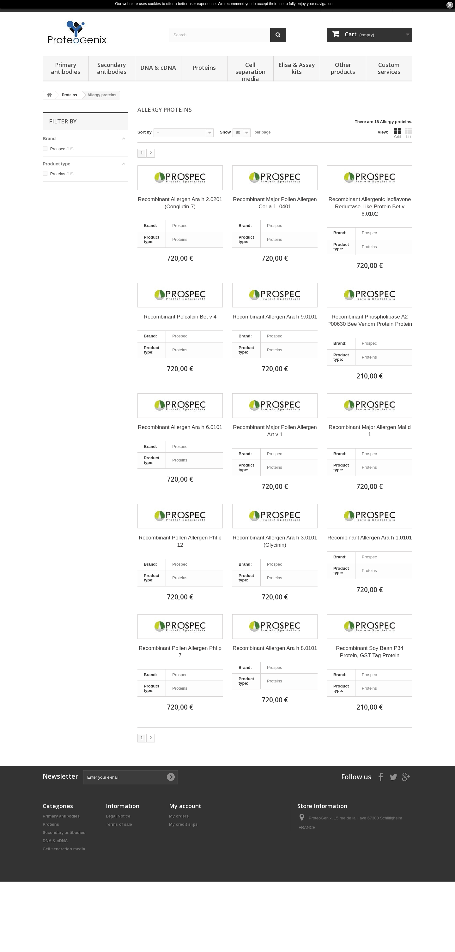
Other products (343, 68)
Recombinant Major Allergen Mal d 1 (370, 430)
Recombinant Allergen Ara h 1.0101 (369, 538)
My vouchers (181, 849)
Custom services (389, 68)
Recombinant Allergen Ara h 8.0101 (275, 648)
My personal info (185, 840)
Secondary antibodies (111, 68)
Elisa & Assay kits (296, 68)
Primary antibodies (65, 68)
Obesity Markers (59, 903)
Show (225, 132)
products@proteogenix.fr (344, 850)
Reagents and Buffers (64, 873)
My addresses (182, 832)
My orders (179, 816)
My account (185, 806)
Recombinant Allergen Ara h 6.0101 (180, 427)
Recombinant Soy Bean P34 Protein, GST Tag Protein (369, 651)
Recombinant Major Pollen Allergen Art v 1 (275, 430)
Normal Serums (58, 912)
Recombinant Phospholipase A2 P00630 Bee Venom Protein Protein (369, 320)
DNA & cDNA (158, 67)
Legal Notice (118, 816)
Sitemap (114, 849)
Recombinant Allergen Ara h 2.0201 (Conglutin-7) (180, 203)
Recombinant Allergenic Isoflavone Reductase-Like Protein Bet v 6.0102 (370, 206)
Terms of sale (119, 824)
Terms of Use (118, 840)
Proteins (204, 67)
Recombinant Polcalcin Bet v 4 (180, 317)
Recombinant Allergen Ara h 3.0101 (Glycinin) (275, 541)
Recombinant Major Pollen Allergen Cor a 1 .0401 (275, 203)
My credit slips (183, 824)
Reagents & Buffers (62, 895)
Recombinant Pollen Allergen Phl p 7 (180, 651)
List (408, 133)
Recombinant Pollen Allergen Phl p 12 (180, 541)
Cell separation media (250, 71)
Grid (397, 133)
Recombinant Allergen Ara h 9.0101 (275, 317)
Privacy (113, 832)
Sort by (144, 132)
